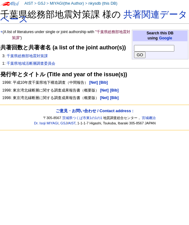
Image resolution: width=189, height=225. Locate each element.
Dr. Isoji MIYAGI (46, 123)
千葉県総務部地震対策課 (27, 56)
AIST (28, 3)
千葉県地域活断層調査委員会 (31, 63)
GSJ (41, 3)
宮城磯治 (149, 118)
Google (165, 38)
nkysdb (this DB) (102, 3)
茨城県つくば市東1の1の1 (82, 118)
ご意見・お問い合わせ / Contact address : (94, 110)
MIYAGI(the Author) (67, 3)
